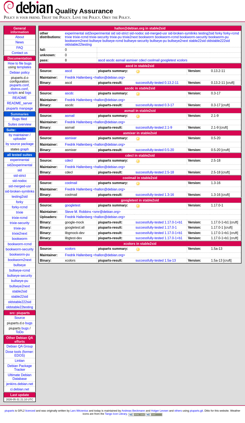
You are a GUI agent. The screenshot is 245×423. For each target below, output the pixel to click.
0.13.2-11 (172, 82)
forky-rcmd (20, 207)
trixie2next (19, 233)
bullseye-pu (19, 281)
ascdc (110, 60)
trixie (19, 212)
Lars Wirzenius (79, 410)
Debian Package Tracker (19, 367)
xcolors (182, 60)
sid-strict (20, 175)
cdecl (143, 60)
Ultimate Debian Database (20, 376)
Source (19, 317)
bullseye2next (20, 286)
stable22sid (19, 296)
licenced (30, 410)
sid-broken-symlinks (19, 191)
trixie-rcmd (19, 217)
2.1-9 (168, 127)
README (19, 98)
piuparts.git (196, 410)
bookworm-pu (20, 254)
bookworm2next (19, 260)
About (19, 37)
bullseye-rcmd (19, 270)
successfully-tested (149, 82)
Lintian (20, 360)
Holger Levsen (160, 410)
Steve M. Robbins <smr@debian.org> (93, 211)
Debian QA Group (19, 346)
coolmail (153, 60)
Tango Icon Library (116, 413)
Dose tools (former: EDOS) (19, 353)
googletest (168, 60)
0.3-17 (169, 105)
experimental (19, 160)
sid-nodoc (19, 181)
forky (19, 202)
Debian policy (20, 72)
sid (19, 170)
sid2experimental (19, 165)
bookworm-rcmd (20, 244)
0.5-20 (169, 150)
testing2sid (20, 196)
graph (24, 149)
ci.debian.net (19, 389)
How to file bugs (20, 63)
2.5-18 (169, 172)
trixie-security (19, 223)
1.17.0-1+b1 (173, 222)
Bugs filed (19, 119)
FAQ (19, 47)
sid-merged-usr (20, 186)
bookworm (19, 238)
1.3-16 (169, 194)
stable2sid (25, 130)
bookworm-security (19, 249)
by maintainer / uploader (20, 136)
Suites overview (19, 124)
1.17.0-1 (171, 227)
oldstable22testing (19, 307)
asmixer (132, 60)
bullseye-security (19, 275)
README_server (19, 103)
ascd (101, 60)
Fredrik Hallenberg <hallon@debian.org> (95, 77)
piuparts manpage (19, 108)
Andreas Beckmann (133, 410)
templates (24, 67)
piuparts (9, 410)
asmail (120, 60)
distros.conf (19, 89)
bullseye (20, 265)
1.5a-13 (170, 260)
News (19, 42)
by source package (19, 144)
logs (28, 92)
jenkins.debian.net (19, 384)
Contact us (19, 53)
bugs (28, 323)
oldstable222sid (19, 302)
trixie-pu (20, 228)
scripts (13, 92)
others (178, 410)
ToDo (19, 332)
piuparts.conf (19, 85)
